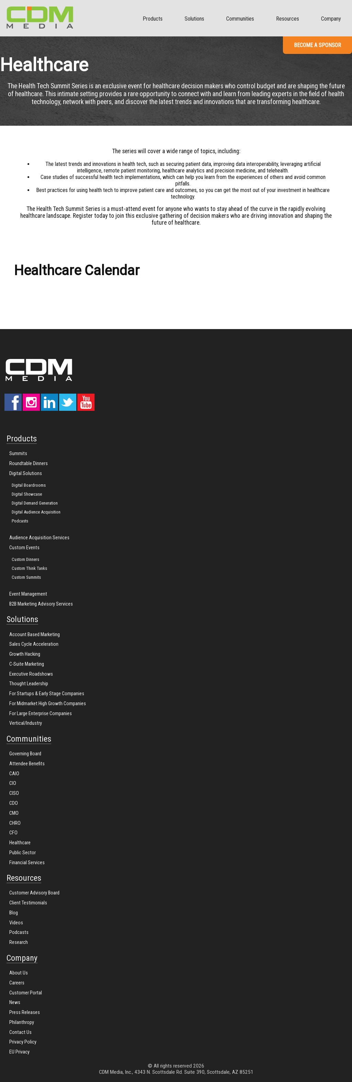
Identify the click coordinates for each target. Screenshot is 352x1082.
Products (153, 18)
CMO (14, 813)
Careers (16, 983)
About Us (18, 973)
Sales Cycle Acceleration (33, 644)
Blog (13, 913)
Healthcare (20, 843)
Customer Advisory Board (34, 893)
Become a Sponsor (317, 45)
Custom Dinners (25, 559)
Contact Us (20, 1032)
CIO (12, 783)
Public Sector (22, 853)
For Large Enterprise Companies (40, 714)
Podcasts (20, 520)
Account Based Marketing (34, 635)
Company (331, 18)
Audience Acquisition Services (39, 538)
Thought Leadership (28, 684)
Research (18, 942)
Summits (18, 454)
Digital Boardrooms (29, 485)
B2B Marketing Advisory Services (41, 604)
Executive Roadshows (31, 674)
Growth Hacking (24, 654)
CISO (14, 793)
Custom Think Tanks (29, 568)
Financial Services (27, 863)
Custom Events (24, 548)
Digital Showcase (27, 494)
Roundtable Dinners (28, 463)
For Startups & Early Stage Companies (46, 694)
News (14, 1002)
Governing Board (25, 754)
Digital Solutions (25, 473)
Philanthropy (21, 1022)
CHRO (15, 823)
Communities (240, 18)
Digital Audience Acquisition (36, 512)
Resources (287, 18)
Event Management (28, 594)
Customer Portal (25, 993)
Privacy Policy (22, 1042)
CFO (13, 833)
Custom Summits (26, 577)
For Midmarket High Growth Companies (47, 704)
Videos (16, 923)
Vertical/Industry (25, 723)
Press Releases (24, 1012)
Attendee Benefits (27, 764)
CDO (13, 803)
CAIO (14, 774)
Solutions (194, 18)
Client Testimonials (28, 903)
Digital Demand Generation (35, 503)
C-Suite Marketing (26, 664)
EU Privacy (19, 1052)
